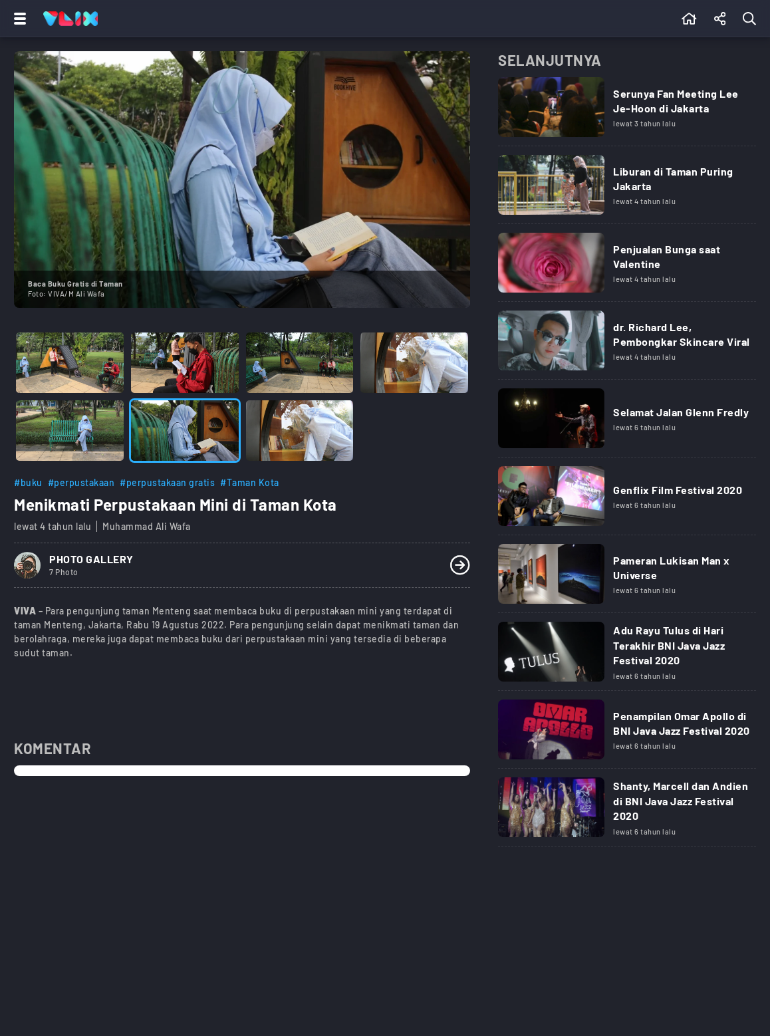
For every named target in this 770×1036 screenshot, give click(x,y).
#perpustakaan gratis (167, 482)
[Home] (70, 18)
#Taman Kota (249, 482)
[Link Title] (627, 111)
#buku (28, 482)
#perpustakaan (81, 482)
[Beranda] (689, 18)
